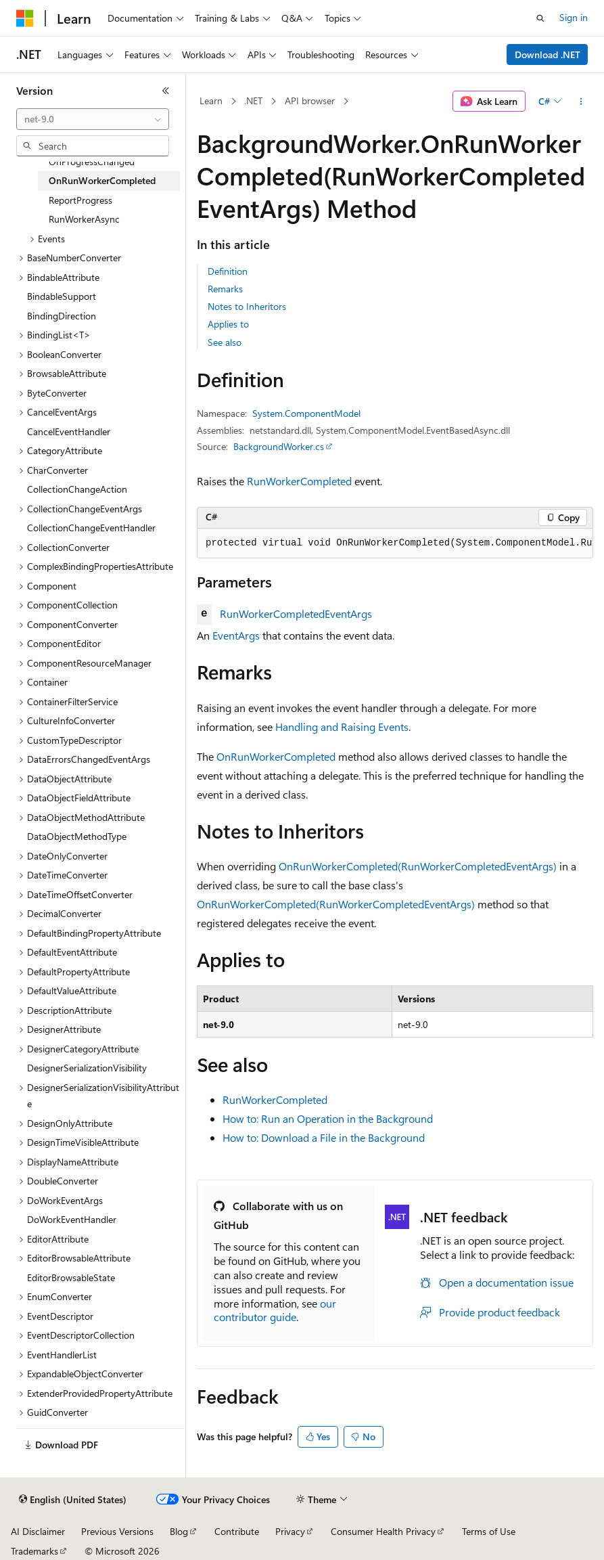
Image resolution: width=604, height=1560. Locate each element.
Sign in (573, 17)
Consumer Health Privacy (383, 1531)
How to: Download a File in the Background (324, 1137)
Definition (228, 271)
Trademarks (34, 1550)
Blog (179, 1531)
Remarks (225, 288)
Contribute (236, 1531)
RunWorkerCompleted (299, 481)
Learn (211, 100)
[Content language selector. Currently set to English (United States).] (73, 1500)
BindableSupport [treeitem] (61, 296)
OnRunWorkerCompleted (275, 756)
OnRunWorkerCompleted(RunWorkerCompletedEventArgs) (418, 866)
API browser (310, 100)
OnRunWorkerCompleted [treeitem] (102, 180)
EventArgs (236, 635)
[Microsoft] (25, 18)
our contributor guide (275, 1310)
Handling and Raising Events (342, 726)
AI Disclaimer (38, 1531)
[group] (395, 543)
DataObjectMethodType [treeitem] (76, 836)
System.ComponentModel (306, 413)
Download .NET (547, 54)
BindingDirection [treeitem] (61, 315)
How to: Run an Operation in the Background (328, 1118)
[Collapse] (166, 91)
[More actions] (581, 101)
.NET (253, 100)
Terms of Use (488, 1531)
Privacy (290, 1531)
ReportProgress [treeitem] (80, 200)
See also (224, 342)
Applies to (228, 323)
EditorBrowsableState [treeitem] (71, 1277)
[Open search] (540, 18)
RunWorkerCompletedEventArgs (296, 613)
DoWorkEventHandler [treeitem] (71, 1219)
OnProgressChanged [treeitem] (92, 161)
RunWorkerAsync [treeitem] (84, 219)
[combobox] (92, 119)
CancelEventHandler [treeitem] (68, 431)
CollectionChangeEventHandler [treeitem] (91, 527)
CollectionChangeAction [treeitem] (77, 489)
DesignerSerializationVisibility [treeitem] (87, 1067)
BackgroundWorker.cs (278, 446)
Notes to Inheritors (247, 306)
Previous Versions (117, 1531)
